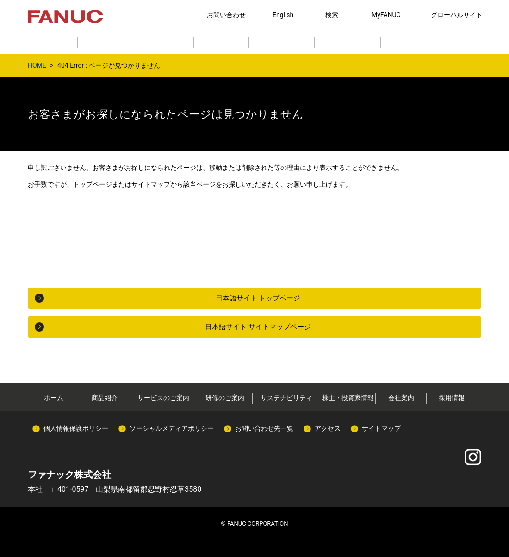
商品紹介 (105, 397)
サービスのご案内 (163, 397)
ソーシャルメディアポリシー (172, 428)
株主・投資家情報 (348, 397)
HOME (37, 65)
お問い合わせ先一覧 (264, 428)
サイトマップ (381, 428)
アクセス (328, 428)
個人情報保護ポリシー (75, 428)
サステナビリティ (286, 397)
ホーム (53, 397)
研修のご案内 (224, 397)
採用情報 (452, 397)
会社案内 (401, 397)
